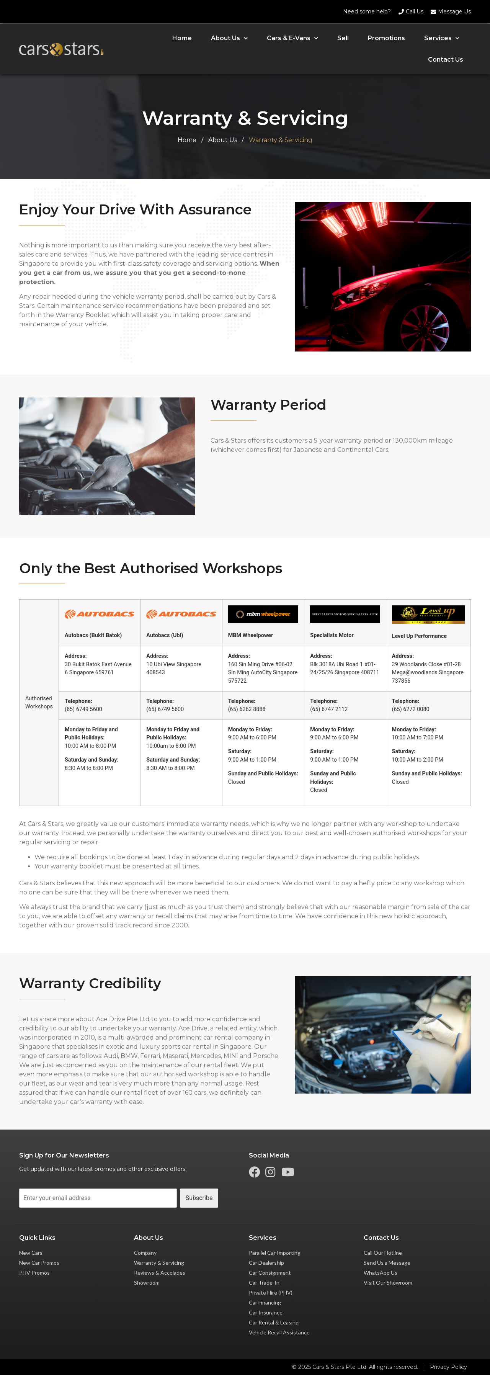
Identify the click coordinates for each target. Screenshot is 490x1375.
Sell (343, 38)
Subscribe (199, 1198)
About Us (229, 38)
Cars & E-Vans (292, 38)
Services (441, 38)
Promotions (386, 38)
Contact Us (445, 59)
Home (182, 38)
